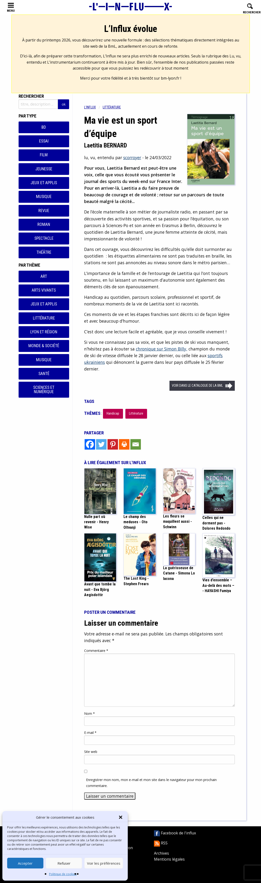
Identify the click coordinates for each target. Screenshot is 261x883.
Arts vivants (44, 290)
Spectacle (43, 238)
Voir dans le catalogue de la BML (197, 386)
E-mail (90, 732)
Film (44, 154)
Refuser (64, 863)
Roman (43, 224)
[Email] (135, 444)
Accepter (25, 863)
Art (44, 276)
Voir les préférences (103, 863)
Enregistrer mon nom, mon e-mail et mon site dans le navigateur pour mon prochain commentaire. (151, 782)
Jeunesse (43, 169)
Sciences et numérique (43, 389)
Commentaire (96, 650)
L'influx (90, 107)
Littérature (44, 318)
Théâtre (43, 252)
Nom (89, 713)
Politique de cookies (63, 874)
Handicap (113, 413)
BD (43, 127)
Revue (43, 210)
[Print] (124, 444)
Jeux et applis (44, 182)
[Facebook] (90, 444)
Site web (90, 751)
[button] (120, 817)
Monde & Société (43, 345)
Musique (43, 196)
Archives (161, 853)
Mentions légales (169, 859)
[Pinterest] (112, 444)
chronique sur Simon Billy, (161, 349)
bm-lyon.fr (170, 78)
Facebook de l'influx (175, 833)
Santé (43, 373)
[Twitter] (101, 444)
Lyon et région (43, 332)
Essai (44, 141)
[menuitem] (93, 107)
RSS (161, 843)
